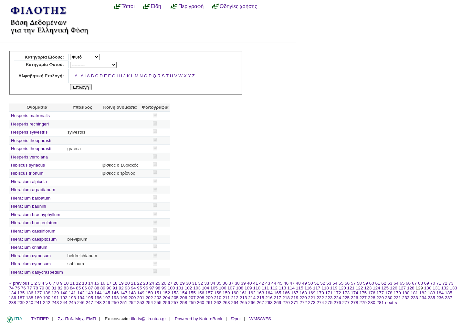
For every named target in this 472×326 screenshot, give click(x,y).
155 (192, 292)
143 (89, 292)
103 (197, 288)
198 (115, 297)
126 (393, 288)
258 (183, 302)
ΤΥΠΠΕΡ (40, 318)
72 (444, 283)
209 (209, 297)
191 (55, 297)
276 (337, 302)
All (77, 75)
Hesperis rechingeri (30, 124)
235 (431, 297)
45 (280, 283)
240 (29, 302)
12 (78, 283)
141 (72, 292)
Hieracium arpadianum (33, 189)
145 (106, 292)
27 (170, 283)
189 (38, 297)
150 (149, 292)
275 (329, 302)
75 (17, 288)
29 (182, 283)
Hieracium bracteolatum (34, 222)
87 (90, 288)
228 (371, 297)
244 (64, 302)
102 (188, 288)
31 (194, 283)
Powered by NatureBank (198, 318)
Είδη (156, 6)
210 (217, 297)
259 (192, 302)
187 (21, 297)
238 (12, 302)
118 (325, 288)
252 (132, 302)
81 (54, 288)
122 (359, 288)
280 (371, 302)
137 (38, 292)
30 (188, 283)
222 (320, 297)
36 (225, 283)
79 (41, 288)
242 (46, 302)
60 (371, 283)
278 (354, 302)
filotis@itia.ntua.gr (148, 318)
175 (363, 292)
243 (55, 302)
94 (133, 288)
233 (414, 297)
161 (243, 292)
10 (66, 283)
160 (234, 292)
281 (380, 302)
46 (286, 283)
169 (312, 292)
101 (180, 288)
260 (201, 302)
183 (431, 292)
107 (231, 288)
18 (115, 283)
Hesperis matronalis (30, 115)
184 (440, 292)
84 (72, 288)
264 (234, 302)
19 (121, 283)
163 (260, 292)
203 (158, 297)
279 (363, 302)
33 (206, 283)
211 (226, 297)
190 (46, 297)
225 (346, 297)
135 (21, 292)
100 (171, 288)
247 (89, 302)
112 (274, 288)
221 (312, 297)
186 (12, 297)
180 (406, 292)
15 (96, 283)
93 (127, 288)
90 (109, 288)
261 (209, 302)
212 (234, 297)
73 (450, 283)
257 (175, 302)
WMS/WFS (260, 318)
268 (269, 302)
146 (115, 292)
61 (377, 283)
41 (255, 283)
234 (423, 297)
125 (385, 288)
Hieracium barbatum (30, 198)
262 (217, 302)
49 (304, 283)
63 (389, 283)
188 (29, 297)
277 (346, 302)
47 (292, 283)
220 (303, 297)
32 (200, 283)
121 (351, 288)
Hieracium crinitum (29, 247)
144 (98, 292)
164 (269, 292)
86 (84, 288)
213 (243, 297)
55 (341, 283)
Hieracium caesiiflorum (33, 231)
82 (60, 288)
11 (72, 283)
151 (158, 292)
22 (139, 283)
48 (298, 283)
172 (337, 292)
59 (365, 283)
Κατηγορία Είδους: (44, 57)
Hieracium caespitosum (34, 239)
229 (380, 297)
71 (438, 283)
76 (23, 288)
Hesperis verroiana (29, 157)
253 (140, 302)
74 (11, 288)
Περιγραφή (191, 6)
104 (205, 288)
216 (269, 297)
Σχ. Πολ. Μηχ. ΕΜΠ (77, 318)
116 (308, 288)
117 (316, 288)
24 (151, 283)
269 (277, 302)
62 (383, 283)
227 (363, 297)
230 (389, 297)
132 (445, 288)
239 (21, 302)
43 (267, 283)
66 (408, 283)
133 (453, 288)
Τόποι (128, 6)
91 (115, 288)
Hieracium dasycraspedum (37, 272)
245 (72, 302)
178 (389, 292)
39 (243, 283)
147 (123, 292)
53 (328, 283)
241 (38, 302)
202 (149, 297)
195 (89, 297)
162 (252, 292)
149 (140, 292)
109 (248, 288)
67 (414, 283)
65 (402, 283)
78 (35, 288)
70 (432, 283)
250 (115, 302)
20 (127, 283)
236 (440, 297)
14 (90, 283)
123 (368, 288)
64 (395, 283)
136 (29, 292)
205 (175, 297)
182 (423, 292)
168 (303, 292)
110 (256, 288)
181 (414, 292)
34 (212, 283)
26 (164, 283)
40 (249, 283)
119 (334, 288)
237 (448, 297)
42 (261, 283)
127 (402, 288)
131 (436, 288)
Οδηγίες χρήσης (238, 6)
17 (109, 283)
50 (310, 283)
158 (217, 292)
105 (214, 288)
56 (347, 283)
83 (66, 288)
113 (282, 288)
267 (260, 302)
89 (102, 288)
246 (81, 302)
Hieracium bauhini (28, 206)
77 (29, 288)
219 (295, 297)
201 (140, 297)
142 (81, 292)
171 (329, 292)
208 (201, 297)
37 (231, 283)
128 (410, 288)
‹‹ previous (19, 283)
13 (84, 283)
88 (96, 288)
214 (252, 297)
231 (397, 297)
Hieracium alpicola (29, 181)
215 (260, 297)
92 (121, 288)
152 (166, 292)
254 (149, 302)
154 (183, 292)
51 (316, 283)
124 (376, 288)
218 (286, 297)
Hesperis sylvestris (29, 132)
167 (295, 292)
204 (166, 297)
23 (145, 283)
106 (222, 288)
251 (123, 302)
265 (243, 302)
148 (132, 292)
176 (371, 292)
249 (106, 302)
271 (295, 302)
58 (359, 283)
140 (64, 292)
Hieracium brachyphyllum (35, 214)
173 (346, 292)
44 (273, 283)
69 (426, 283)
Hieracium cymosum (31, 255)
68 (420, 283)
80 (48, 288)
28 (176, 283)
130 (428, 288)
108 (240, 288)
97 (151, 288)
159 (226, 292)
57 (353, 283)
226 (354, 297)
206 (183, 297)
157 (209, 292)
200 (132, 297)
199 (123, 297)
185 (448, 292)
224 (337, 297)
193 (72, 297)
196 (98, 297)
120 (342, 288)
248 (98, 302)
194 (81, 297)
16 (102, 283)
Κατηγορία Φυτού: (45, 64)
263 (226, 302)
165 (277, 292)
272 (303, 302)
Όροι (236, 318)
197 (106, 297)
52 (322, 283)
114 (291, 288)
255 (158, 302)
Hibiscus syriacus (28, 165)
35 (218, 283)
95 (139, 288)
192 (64, 297)
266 (252, 302)
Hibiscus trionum (27, 173)
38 (237, 283)
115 (299, 288)
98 (157, 288)
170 (320, 292)
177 (380, 292)
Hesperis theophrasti (31, 140)
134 (12, 292)
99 (164, 288)
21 (133, 283)
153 (175, 292)
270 (286, 302)
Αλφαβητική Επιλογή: (41, 75)
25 (157, 283)
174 (354, 292)
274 (320, 302)
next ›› (391, 302)
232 (406, 297)
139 (55, 292)
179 (397, 292)
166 (286, 292)
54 (334, 283)
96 (145, 288)
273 (312, 302)
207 (192, 297)
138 (46, 292)
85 (78, 288)
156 (201, 292)
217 (277, 297)
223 (329, 297)
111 (265, 288)
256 (166, 302)
